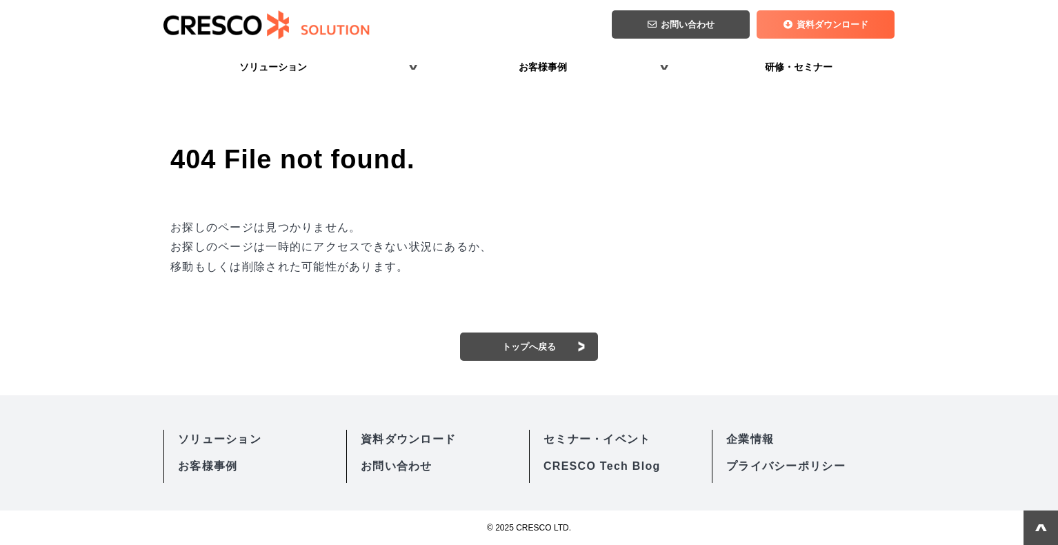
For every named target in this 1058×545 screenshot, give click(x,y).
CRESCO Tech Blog (602, 466)
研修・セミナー (798, 66)
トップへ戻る (529, 346)
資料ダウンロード (832, 24)
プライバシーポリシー (786, 466)
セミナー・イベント (597, 439)
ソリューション (273, 66)
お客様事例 (543, 66)
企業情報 (750, 439)
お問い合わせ (688, 24)
